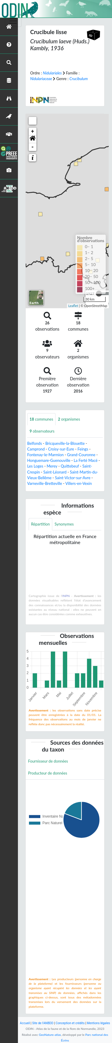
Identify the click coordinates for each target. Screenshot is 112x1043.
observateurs (42, 431)
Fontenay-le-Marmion (45, 454)
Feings (82, 449)
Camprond (36, 449)
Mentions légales (98, 1023)
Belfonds (34, 443)
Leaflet (73, 306)
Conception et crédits (70, 1023)
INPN (66, 596)
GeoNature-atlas (50, 1034)
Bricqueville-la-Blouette (65, 443)
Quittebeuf (70, 466)
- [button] (32, 147)
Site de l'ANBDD (42, 1023)
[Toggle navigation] (13, 21)
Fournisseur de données (48, 761)
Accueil (25, 1023)
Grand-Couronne (81, 454)
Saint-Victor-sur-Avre (72, 477)
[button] (32, 139)
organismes (69, 419)
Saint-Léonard (55, 472)
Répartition (40, 524)
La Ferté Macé (86, 460)
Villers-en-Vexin (78, 483)
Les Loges (35, 466)
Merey (52, 466)
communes (41, 419)
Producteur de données (47, 773)
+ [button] (32, 131)
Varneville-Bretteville (44, 483)
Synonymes (64, 524)
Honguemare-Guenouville (48, 460)
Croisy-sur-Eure (61, 449)
